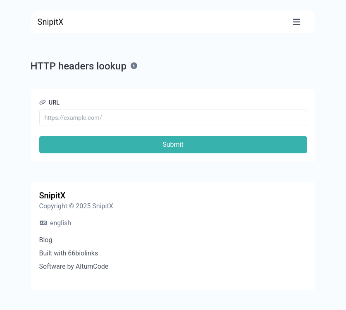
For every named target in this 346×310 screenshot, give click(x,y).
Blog (45, 240)
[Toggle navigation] (296, 22)
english (56, 223)
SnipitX (51, 22)
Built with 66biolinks (68, 253)
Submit (172, 144)
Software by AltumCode (74, 266)
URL (49, 102)
